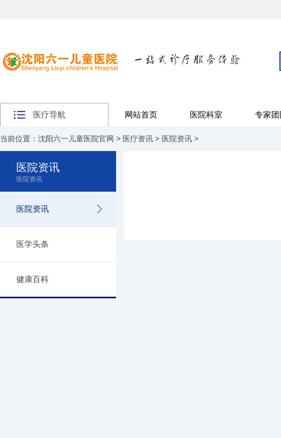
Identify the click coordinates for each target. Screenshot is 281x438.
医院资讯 (177, 138)
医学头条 (32, 244)
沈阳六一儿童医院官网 (76, 138)
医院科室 (206, 114)
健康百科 (32, 279)
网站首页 (141, 114)
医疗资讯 (138, 138)
